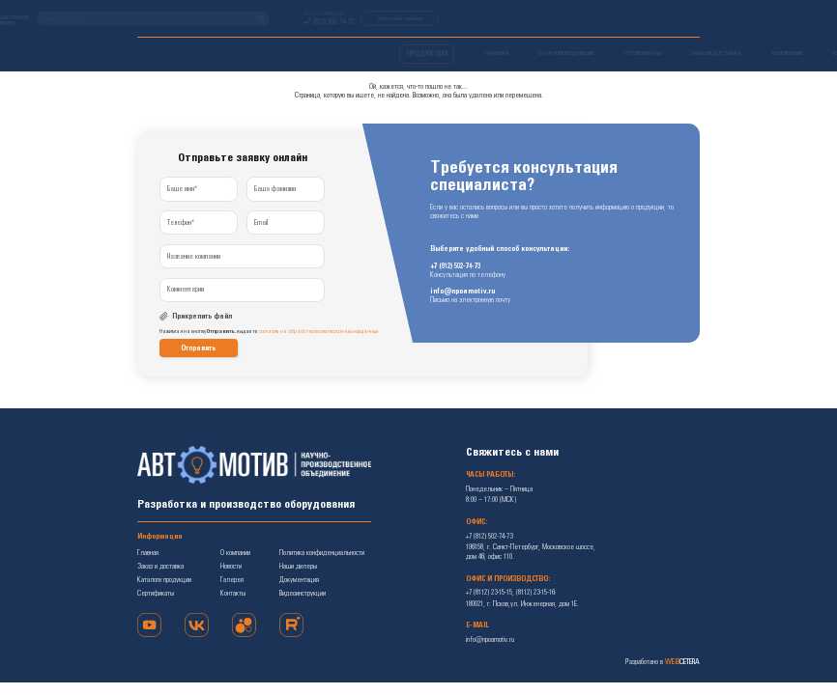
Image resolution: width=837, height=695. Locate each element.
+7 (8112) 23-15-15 (489, 593)
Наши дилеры (298, 566)
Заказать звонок (661, 18)
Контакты (232, 594)
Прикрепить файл (202, 316)
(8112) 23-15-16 (535, 593)
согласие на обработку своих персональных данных (318, 331)
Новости (231, 566)
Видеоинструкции (302, 594)
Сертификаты (155, 594)
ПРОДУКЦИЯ (165, 54)
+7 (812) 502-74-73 (590, 22)
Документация (299, 580)
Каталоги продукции (164, 580)
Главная (148, 553)
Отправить (198, 348)
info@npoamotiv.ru (462, 292)
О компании (235, 553)
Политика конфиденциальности (321, 553)
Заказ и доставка (160, 566)
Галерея (232, 580)
